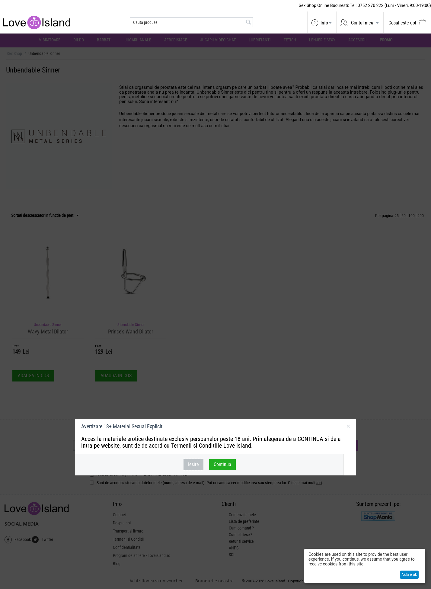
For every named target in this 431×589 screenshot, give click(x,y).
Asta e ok (409, 574)
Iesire (193, 464)
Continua (222, 464)
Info (324, 23)
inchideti (348, 427)
